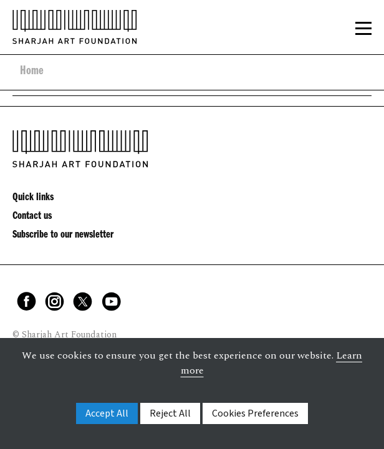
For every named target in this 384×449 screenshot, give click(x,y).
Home (32, 72)
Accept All (106, 413)
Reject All (170, 413)
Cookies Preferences (255, 413)
